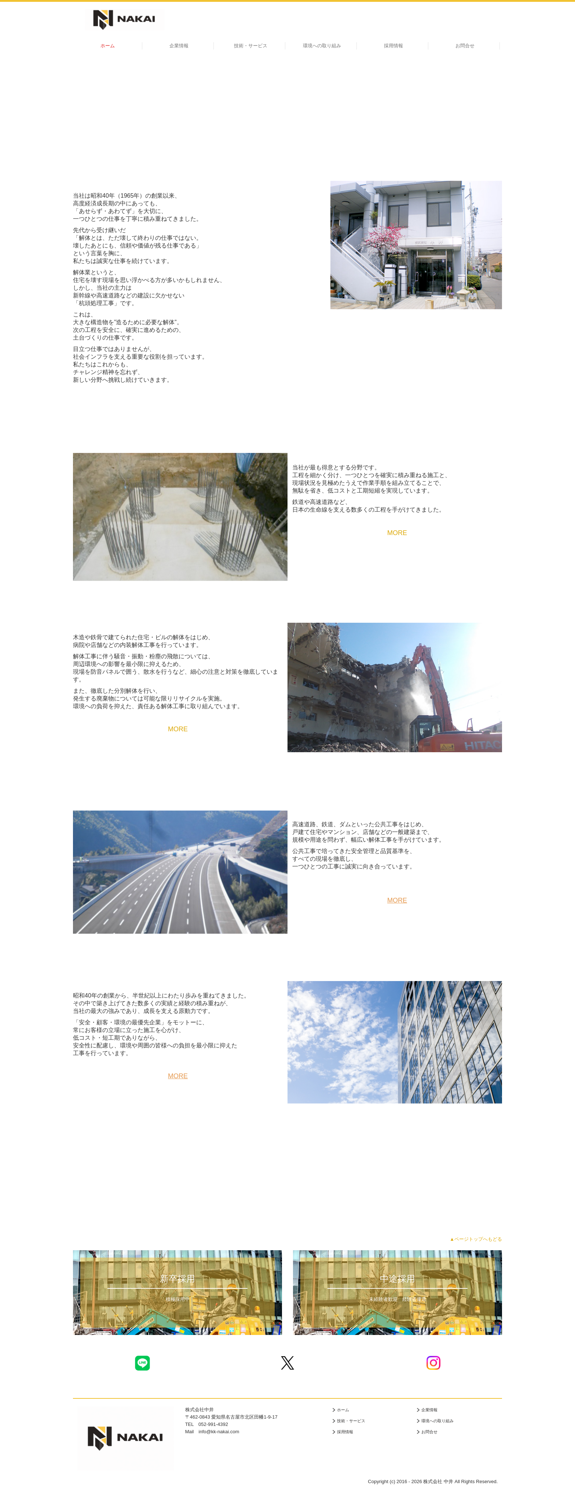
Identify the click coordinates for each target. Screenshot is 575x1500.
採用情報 (393, 45)
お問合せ (465, 45)
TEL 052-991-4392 (206, 1424)
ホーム (107, 45)
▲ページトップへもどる (476, 1239)
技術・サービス (250, 45)
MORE (397, 533)
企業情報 (178, 45)
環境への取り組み (322, 45)
